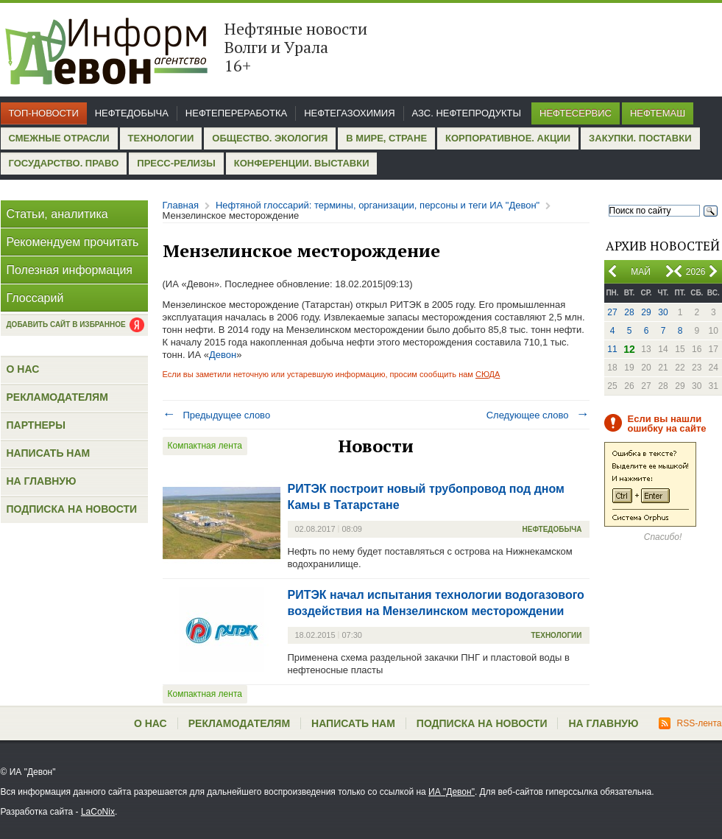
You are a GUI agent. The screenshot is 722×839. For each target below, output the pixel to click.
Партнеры (36, 425)
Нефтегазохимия (349, 113)
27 (612, 312)
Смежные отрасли (59, 138)
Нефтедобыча (132, 113)
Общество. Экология (270, 138)
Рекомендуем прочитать (73, 242)
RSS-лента (690, 723)
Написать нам (49, 453)
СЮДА (487, 374)
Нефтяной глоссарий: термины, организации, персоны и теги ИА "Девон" (377, 205)
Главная (181, 205)
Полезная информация (70, 270)
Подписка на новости (72, 509)
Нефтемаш (657, 113)
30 (663, 312)
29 (646, 312)
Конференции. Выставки (301, 163)
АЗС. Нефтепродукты (466, 113)
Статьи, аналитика (57, 214)
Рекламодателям (57, 397)
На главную (42, 481)
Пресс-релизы (176, 163)
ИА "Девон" (451, 792)
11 (612, 349)
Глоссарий (35, 298)
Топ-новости (44, 113)
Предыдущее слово (217, 415)
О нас (23, 369)
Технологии (161, 138)
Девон (222, 354)
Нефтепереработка (236, 113)
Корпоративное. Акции (507, 138)
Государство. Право (64, 163)
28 (629, 312)
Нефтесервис (575, 113)
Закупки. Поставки (640, 138)
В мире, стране (386, 138)
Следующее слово (538, 415)
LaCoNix (98, 812)
